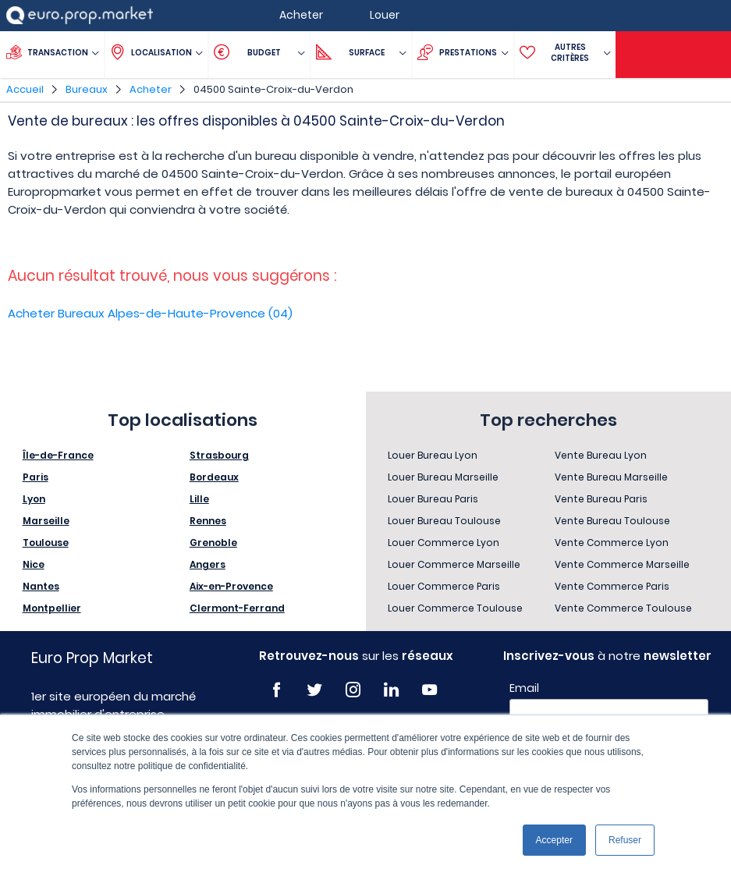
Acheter (151, 89)
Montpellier (52, 608)
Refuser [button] (625, 840)
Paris (35, 477)
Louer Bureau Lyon (432, 455)
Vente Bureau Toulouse (612, 520)
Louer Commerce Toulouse (455, 608)
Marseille (46, 520)
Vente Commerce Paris (612, 586)
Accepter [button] (554, 840)
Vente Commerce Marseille (622, 564)
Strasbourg (219, 455)
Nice (33, 564)
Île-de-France (58, 455)
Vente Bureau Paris (601, 498)
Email (524, 688)
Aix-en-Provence (231, 586)
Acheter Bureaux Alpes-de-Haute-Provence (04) (150, 313)
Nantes (41, 586)
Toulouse (46, 542)
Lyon (34, 498)
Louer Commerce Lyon (443, 542)
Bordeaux (214, 477)
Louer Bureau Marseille (443, 477)
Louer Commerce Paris (444, 586)
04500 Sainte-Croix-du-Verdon (273, 89)
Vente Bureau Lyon (601, 455)
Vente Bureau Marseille (611, 477)
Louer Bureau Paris (433, 498)
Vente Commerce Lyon (612, 542)
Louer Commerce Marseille (454, 564)
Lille (199, 498)
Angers (207, 564)
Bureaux (87, 89)
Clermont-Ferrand (237, 608)
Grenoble (213, 542)
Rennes (208, 520)
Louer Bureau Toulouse (444, 520)
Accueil (25, 89)
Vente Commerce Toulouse (623, 608)
